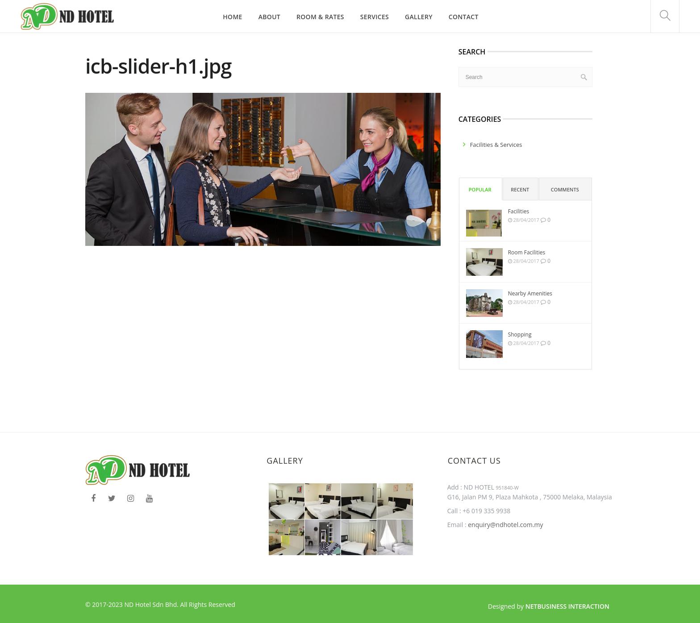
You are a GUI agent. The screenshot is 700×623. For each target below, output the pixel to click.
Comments (565, 189)
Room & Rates (320, 16)
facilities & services (496, 145)
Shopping (520, 334)
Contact (464, 16)
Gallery (419, 16)
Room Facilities (527, 252)
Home (232, 16)
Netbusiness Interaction (567, 606)
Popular (480, 189)
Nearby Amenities (530, 293)
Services (374, 16)
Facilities (518, 211)
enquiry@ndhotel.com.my (505, 524)
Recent (520, 189)
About (269, 16)
